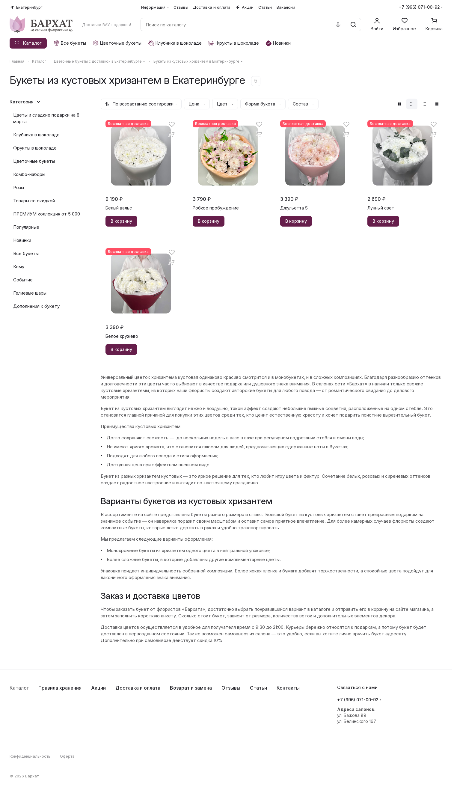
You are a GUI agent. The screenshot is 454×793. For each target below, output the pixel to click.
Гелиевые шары (29, 293)
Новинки (22, 240)
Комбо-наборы (29, 174)
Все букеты (26, 253)
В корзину (121, 221)
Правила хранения (60, 688)
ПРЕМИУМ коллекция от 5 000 (46, 214)
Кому (18, 266)
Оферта (67, 756)
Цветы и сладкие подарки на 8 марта (46, 118)
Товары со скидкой (34, 200)
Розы (18, 187)
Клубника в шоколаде (36, 135)
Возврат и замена (191, 688)
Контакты (288, 688)
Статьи (258, 688)
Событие (23, 280)
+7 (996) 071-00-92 (419, 7)
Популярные (26, 227)
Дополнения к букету (36, 306)
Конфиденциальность (30, 756)
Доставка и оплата (137, 688)
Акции (98, 688)
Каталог (19, 688)
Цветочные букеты (34, 161)
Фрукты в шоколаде (35, 148)
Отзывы (230, 688)
